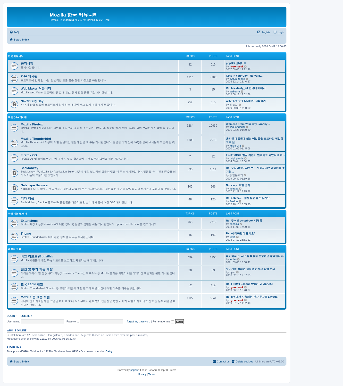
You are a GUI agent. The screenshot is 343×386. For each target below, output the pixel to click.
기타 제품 (27, 198)
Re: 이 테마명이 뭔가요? (241, 233)
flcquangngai (237, 78)
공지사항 (27, 63)
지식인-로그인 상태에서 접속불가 (246, 100)
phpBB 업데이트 (236, 63)
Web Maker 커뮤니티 (36, 88)
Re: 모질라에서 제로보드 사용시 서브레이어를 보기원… (255, 169)
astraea (234, 188)
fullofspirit (235, 145)
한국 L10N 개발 (32, 284)
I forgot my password (137, 321)
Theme (26, 233)
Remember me (163, 321)
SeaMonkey (29, 168)
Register (25, 315)
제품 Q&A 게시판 (17, 117)
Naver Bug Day (32, 101)
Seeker (234, 201)
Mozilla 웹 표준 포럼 (35, 297)
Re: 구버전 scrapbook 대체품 (244, 220)
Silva (232, 236)
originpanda (237, 158)
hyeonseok (236, 66)
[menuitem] (14, 32)
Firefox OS (29, 155)
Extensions (29, 220)
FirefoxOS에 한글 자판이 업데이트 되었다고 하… (255, 155)
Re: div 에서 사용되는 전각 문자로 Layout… (252, 296)
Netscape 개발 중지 (238, 185)
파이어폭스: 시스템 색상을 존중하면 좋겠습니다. (255, 256)
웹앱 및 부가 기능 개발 (37, 269)
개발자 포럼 (14, 249)
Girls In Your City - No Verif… (244, 75)
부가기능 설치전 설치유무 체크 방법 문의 (250, 268)
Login (11, 315)
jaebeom (235, 91)
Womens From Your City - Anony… (248, 124)
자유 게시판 (29, 76)
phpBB (134, 370)
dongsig (234, 223)
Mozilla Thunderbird (36, 138)
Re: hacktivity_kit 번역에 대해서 (246, 88)
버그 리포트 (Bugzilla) (37, 256)
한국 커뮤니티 (15, 56)
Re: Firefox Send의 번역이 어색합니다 (249, 283)
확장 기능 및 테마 (17, 213)
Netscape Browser (35, 185)
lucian (233, 259)
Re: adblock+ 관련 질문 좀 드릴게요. (248, 198)
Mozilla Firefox (32, 124)
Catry (109, 351)
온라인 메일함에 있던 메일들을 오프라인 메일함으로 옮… (254, 140)
